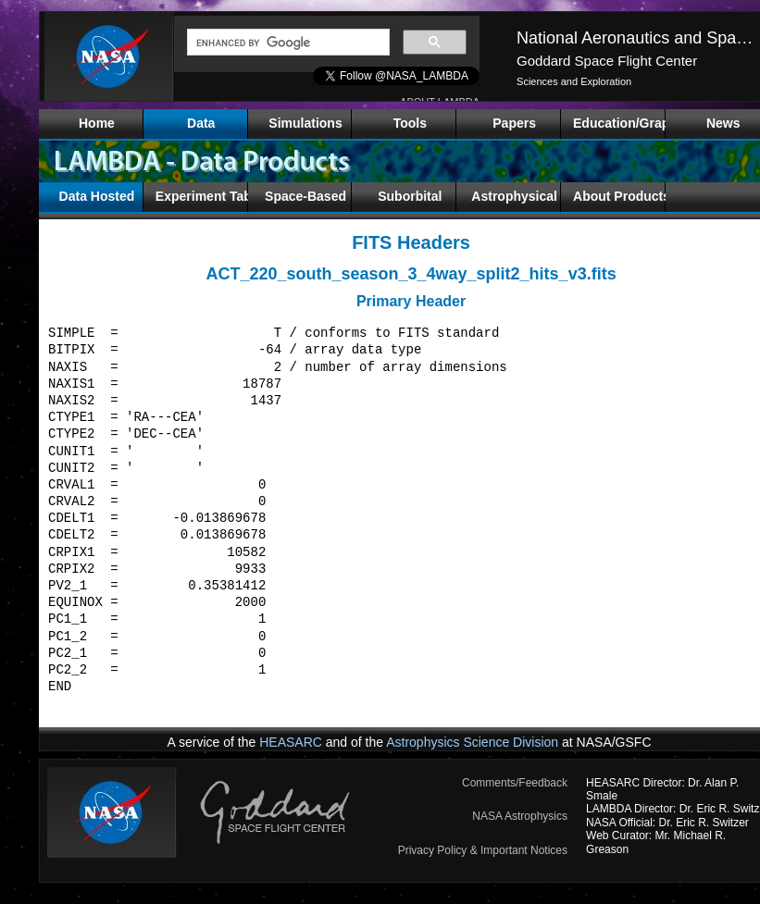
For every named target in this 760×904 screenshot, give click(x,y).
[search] (286, 42)
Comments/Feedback (514, 782)
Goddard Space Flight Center (607, 60)
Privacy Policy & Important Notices (482, 850)
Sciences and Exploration (574, 81)
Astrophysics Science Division (472, 742)
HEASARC (290, 742)
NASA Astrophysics (519, 816)
